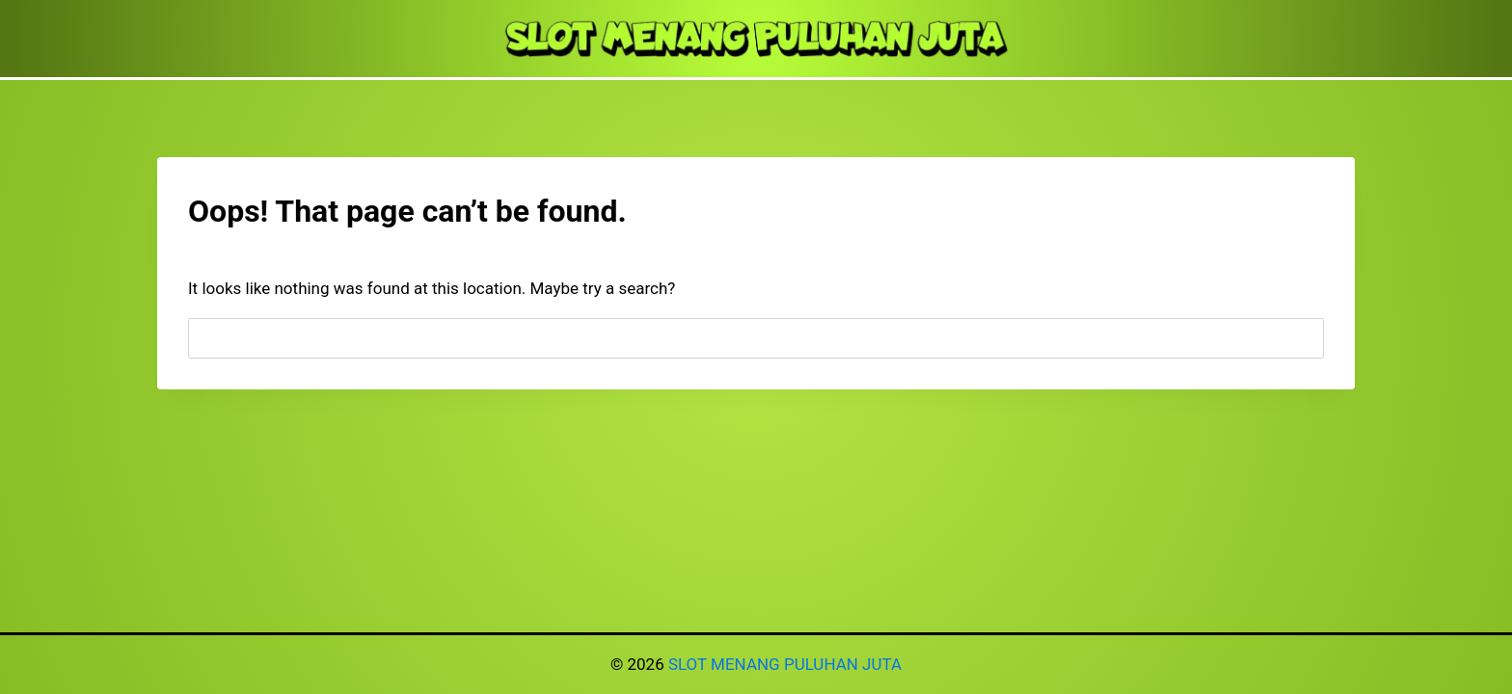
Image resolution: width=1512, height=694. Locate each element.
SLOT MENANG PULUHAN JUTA (785, 664)
